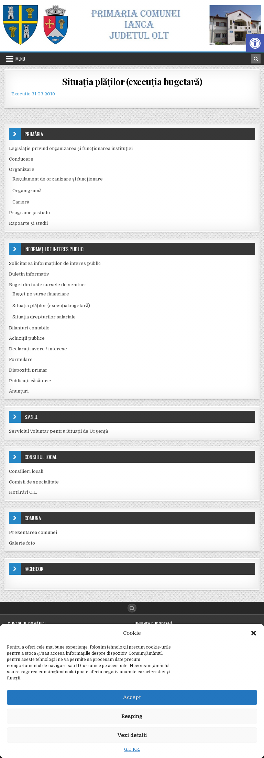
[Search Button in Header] (256, 58)
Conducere (21, 159)
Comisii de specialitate (34, 482)
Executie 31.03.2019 (33, 93)
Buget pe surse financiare (40, 293)
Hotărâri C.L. (23, 492)
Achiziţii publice (27, 338)
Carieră (20, 202)
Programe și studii (29, 212)
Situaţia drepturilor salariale (44, 316)
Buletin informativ (29, 274)
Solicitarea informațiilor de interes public (55, 263)
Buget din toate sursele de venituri (47, 284)
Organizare (21, 169)
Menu (20, 58)
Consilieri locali (26, 471)
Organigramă (27, 190)
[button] (255, 43)
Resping (132, 716)
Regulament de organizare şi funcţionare (57, 179)
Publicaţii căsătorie (30, 380)
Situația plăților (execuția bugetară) (132, 81)
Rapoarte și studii (28, 223)
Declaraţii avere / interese (38, 348)
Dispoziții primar (28, 370)
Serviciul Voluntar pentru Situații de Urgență (58, 431)
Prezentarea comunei (33, 532)
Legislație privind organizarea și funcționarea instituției (71, 148)
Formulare (21, 359)
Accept (132, 697)
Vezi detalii (132, 735)
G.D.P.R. (132, 749)
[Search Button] (132, 608)
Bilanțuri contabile (29, 327)
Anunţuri (19, 391)
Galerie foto (22, 543)
